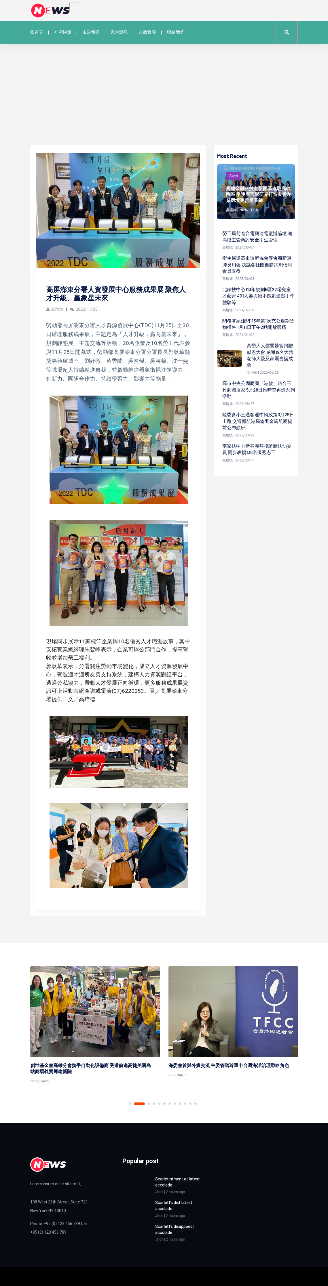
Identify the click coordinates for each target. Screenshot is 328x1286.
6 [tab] (164, 1103)
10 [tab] (185, 1103)
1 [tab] (130, 1103)
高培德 (54, 309)
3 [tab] (149, 1103)
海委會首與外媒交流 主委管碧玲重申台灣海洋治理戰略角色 (228, 1065)
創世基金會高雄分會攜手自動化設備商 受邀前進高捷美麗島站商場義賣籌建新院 (90, 1068)
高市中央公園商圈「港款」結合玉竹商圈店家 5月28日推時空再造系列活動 (258, 390)
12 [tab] (195, 1103)
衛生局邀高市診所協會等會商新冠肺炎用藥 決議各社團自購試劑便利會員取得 (257, 264)
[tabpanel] (95, 1025)
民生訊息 (119, 32)
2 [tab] (139, 1103)
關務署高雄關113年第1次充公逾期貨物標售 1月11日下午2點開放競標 (258, 324)
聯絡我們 (175, 32)
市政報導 (91, 32)
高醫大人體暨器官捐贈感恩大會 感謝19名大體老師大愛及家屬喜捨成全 (270, 355)
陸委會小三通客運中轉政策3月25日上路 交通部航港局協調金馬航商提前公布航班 (258, 421)
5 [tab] (159, 1103)
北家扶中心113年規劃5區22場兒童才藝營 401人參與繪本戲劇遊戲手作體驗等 (258, 296)
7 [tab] (169, 1103)
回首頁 (36, 32)
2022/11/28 (84, 309)
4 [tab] (154, 1103)
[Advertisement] (164, 101)
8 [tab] (175, 1103)
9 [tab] (180, 1103)
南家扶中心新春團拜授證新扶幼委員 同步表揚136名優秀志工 (256, 450)
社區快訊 (62, 32)
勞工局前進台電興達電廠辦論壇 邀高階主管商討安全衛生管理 (257, 236)
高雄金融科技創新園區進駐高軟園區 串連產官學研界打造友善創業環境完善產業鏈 (258, 194)
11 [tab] (190, 1103)
